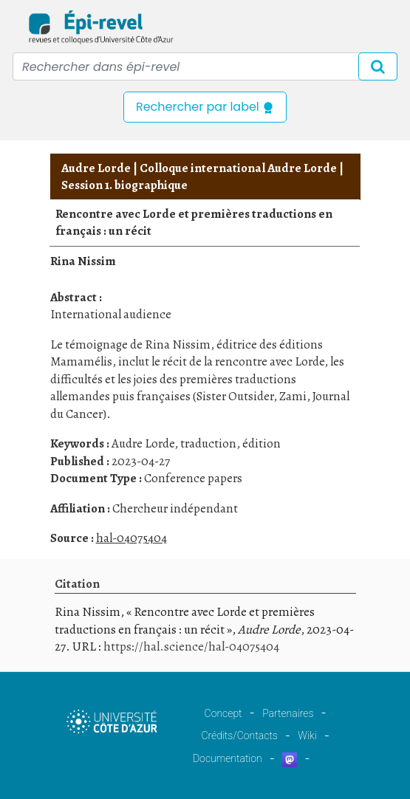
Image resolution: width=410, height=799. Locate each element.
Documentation (227, 758)
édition (261, 443)
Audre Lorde (96, 168)
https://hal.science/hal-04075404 (191, 646)
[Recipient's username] (205, 66)
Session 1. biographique (124, 184)
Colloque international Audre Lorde (238, 168)
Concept (223, 713)
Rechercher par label (205, 106)
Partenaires (287, 713)
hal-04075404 (131, 537)
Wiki (307, 735)
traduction (208, 443)
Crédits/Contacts (239, 735)
